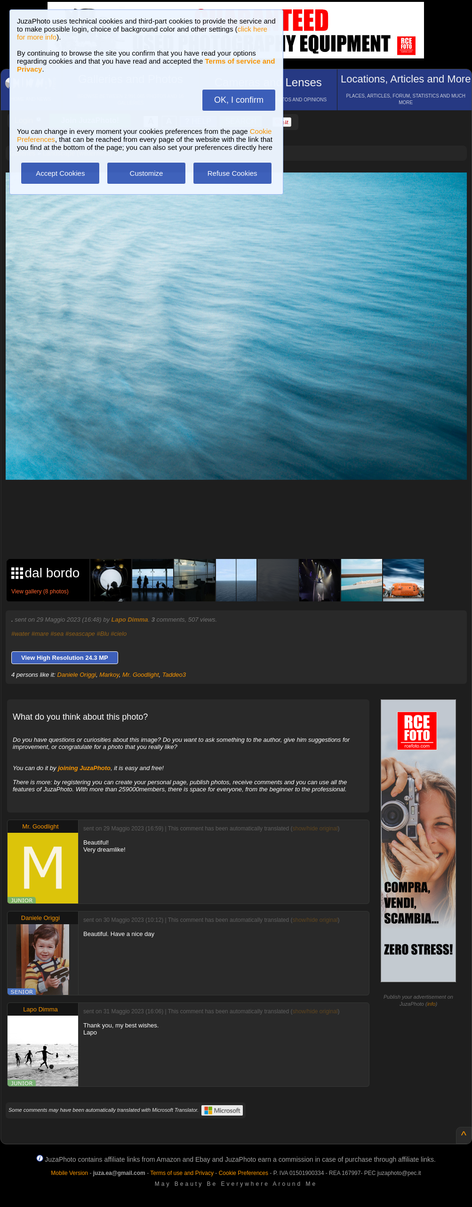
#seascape (80, 633)
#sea (57, 633)
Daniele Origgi (76, 674)
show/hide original (314, 828)
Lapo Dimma (130, 619)
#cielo (119, 633)
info (431, 1004)
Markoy (109, 674)
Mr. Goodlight (140, 674)
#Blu (102, 633)
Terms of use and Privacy (182, 1173)
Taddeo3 (174, 674)
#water (20, 633)
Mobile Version (69, 1173)
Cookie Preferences (243, 1173)
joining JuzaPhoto (84, 768)
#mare (40, 633)
